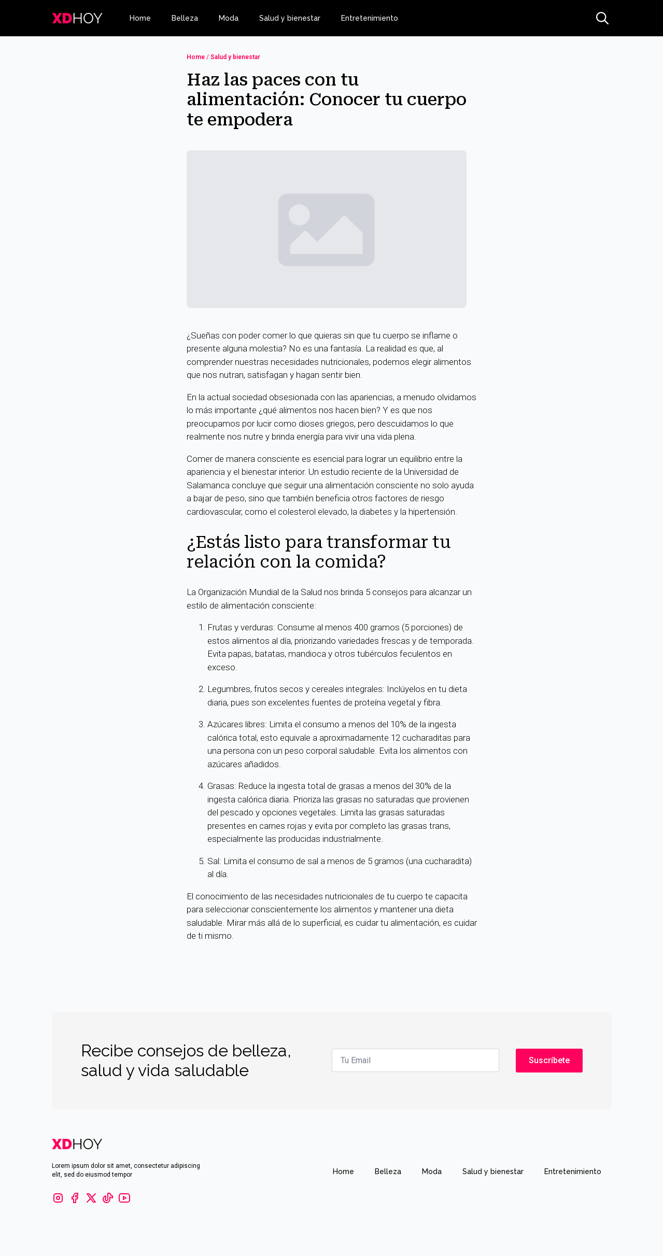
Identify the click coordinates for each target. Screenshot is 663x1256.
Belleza (185, 18)
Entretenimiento (369, 18)
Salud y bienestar (289, 18)
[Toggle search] (602, 18)
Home (140, 18)
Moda (228, 18)
